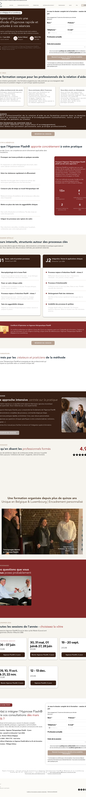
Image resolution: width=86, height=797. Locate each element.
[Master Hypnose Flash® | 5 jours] (43, 654)
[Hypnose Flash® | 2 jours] (43, 683)
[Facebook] (79, 790)
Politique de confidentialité (52, 791)
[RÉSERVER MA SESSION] (43, 134)
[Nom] (56, 25)
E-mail (70, 30)
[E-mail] (77, 32)
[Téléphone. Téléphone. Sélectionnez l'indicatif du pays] (49, 33)
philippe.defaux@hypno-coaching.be (63, 772)
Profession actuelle (54, 37)
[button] (37, 5)
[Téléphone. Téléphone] (58, 32)
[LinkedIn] (84, 790)
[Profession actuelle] (66, 40)
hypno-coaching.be (54, 773)
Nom (49, 23)
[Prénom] (77, 25)
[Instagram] (81, 790)
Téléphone (51, 30)
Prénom (71, 23)
